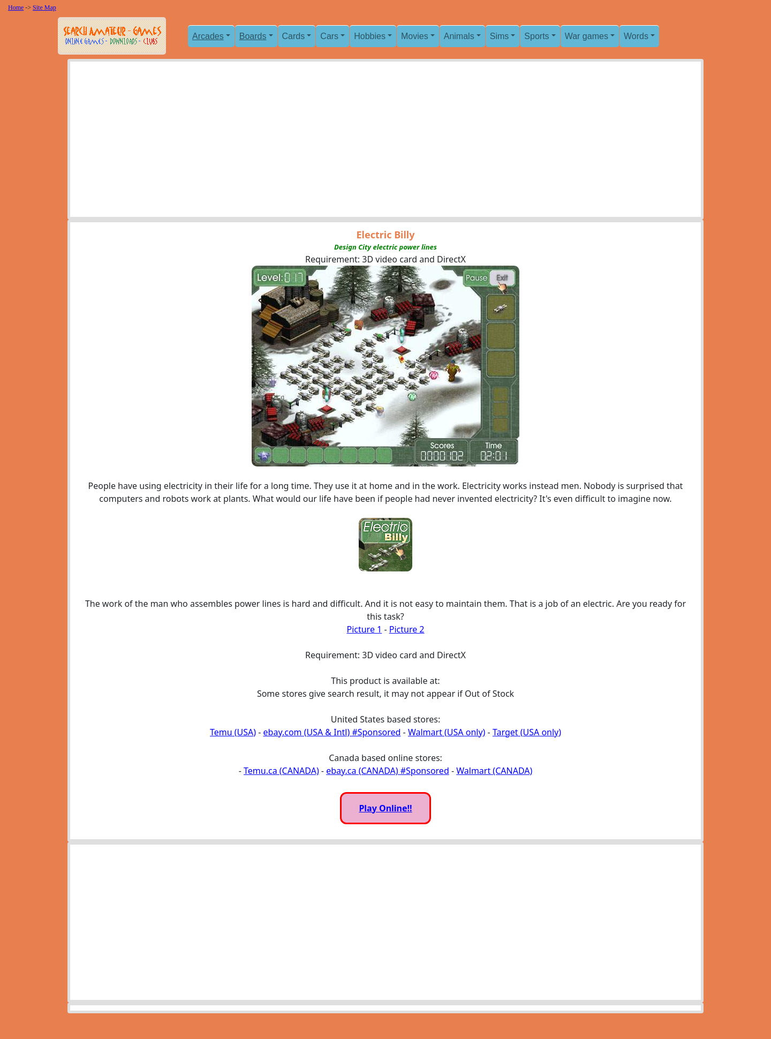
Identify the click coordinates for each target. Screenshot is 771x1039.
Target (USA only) (527, 732)
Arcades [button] (208, 36)
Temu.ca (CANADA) (281, 771)
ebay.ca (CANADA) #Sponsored (387, 771)
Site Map (44, 7)
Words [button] (636, 36)
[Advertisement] (385, 142)
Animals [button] (459, 36)
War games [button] (586, 36)
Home (16, 7)
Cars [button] (329, 36)
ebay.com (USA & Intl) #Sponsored (332, 732)
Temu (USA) (233, 732)
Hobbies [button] (370, 36)
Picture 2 (407, 629)
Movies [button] (414, 36)
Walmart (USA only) (446, 732)
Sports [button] (536, 36)
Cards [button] (293, 36)
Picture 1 (364, 629)
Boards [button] (253, 36)
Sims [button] (499, 36)
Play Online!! (385, 808)
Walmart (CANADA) (494, 771)
